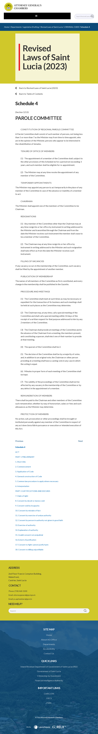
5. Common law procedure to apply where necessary (36, 481)
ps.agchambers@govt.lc (22, 599)
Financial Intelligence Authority (49, 680)
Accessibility (49, 649)
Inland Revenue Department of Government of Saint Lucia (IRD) (49, 666)
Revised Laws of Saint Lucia (51, 27)
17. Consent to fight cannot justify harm (31, 545)
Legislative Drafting (31, 27)
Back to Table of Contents (29, 94)
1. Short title (20, 462)
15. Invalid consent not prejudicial (29, 535)
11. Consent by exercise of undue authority (33, 515)
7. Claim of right (21, 496)
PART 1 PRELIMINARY (24, 457)
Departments (15, 27)
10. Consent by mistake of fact (28, 510)
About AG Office (49, 639)
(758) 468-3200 (20, 591)
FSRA (48, 703)
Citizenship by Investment (49, 676)
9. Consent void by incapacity (27, 506)
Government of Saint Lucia (49, 671)
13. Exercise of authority (25, 525)
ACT (17, 452)
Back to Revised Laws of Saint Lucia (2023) (36, 88)
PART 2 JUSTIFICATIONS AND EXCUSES (32, 491)
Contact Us (49, 653)
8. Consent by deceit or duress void (30, 501)
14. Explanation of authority (26, 530)
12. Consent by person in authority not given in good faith (39, 520)
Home (6, 27)
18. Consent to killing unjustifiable (29, 549)
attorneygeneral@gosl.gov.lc (24, 595)
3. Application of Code (24, 471)
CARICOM (49, 693)
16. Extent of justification (25, 540)
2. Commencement (23, 467)
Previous (19, 441)
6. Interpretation (22, 486)
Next (80, 441)
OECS (49, 698)
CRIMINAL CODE (71, 27)
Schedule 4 (85, 27)
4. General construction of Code (28, 476)
